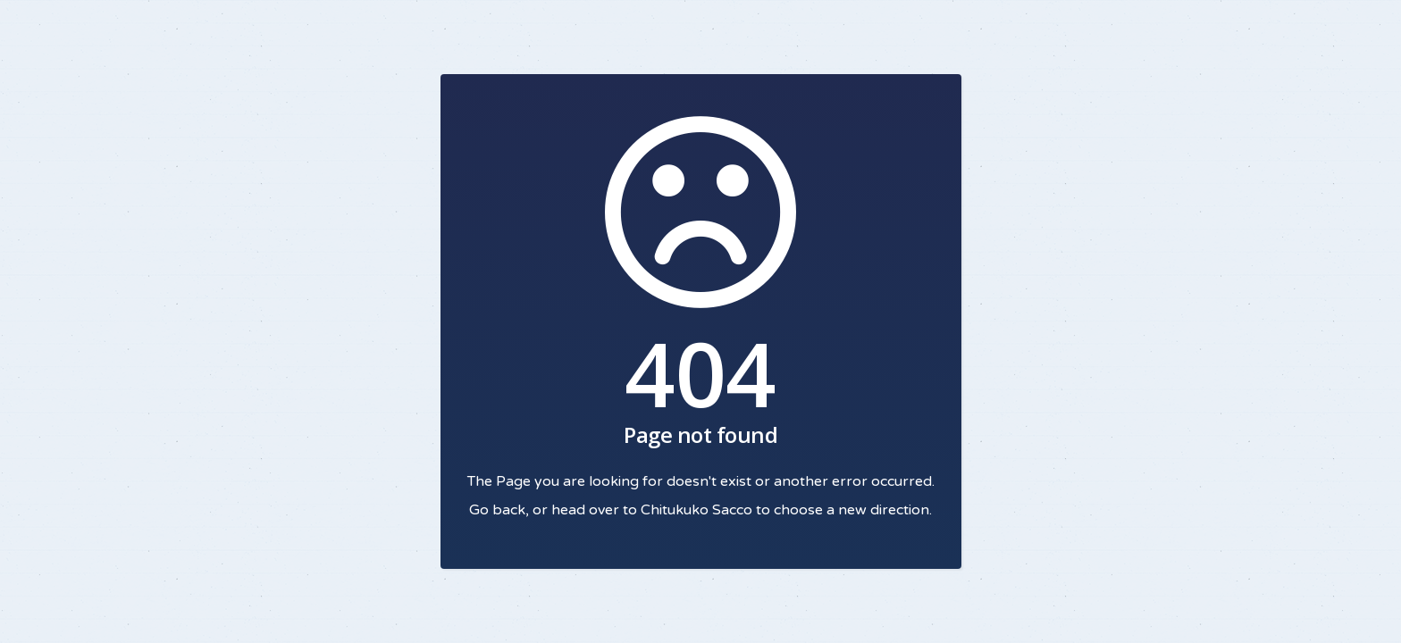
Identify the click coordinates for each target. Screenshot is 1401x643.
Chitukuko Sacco (696, 510)
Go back (497, 510)
